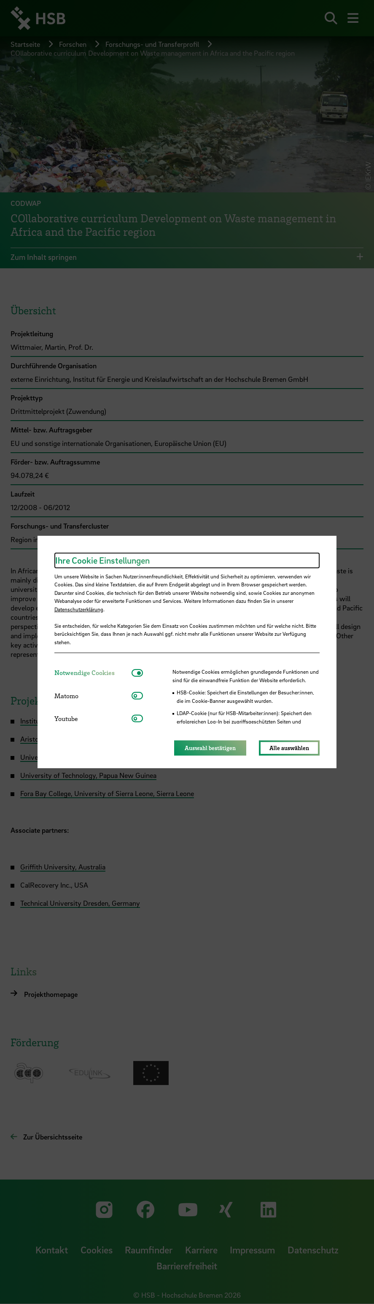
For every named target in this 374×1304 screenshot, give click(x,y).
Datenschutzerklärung (78, 609)
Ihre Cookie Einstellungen (102, 560)
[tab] (93, 673)
